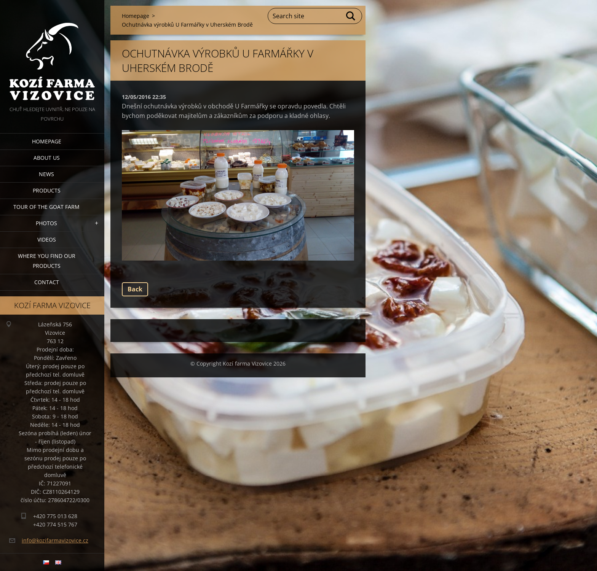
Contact (46, 282)
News (46, 174)
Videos (46, 239)
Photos (46, 223)
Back (135, 289)
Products (47, 190)
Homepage (46, 141)
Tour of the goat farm (46, 206)
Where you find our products (46, 260)
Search (351, 16)
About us (47, 157)
